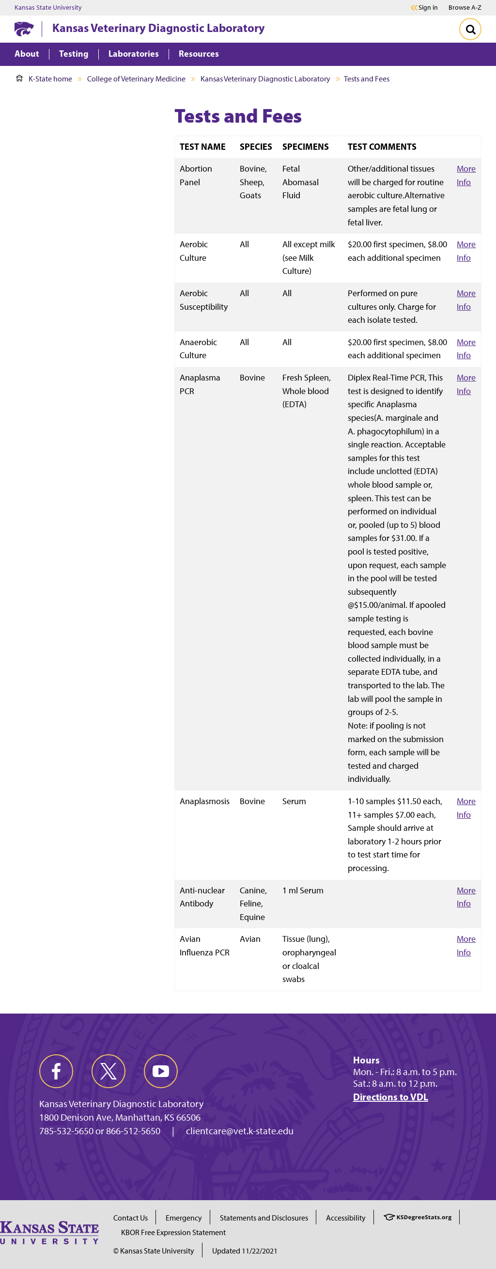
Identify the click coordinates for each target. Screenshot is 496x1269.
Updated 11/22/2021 (245, 1250)
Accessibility (346, 1217)
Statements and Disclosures (264, 1217)
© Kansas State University (153, 1250)
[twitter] (108, 1071)
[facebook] (56, 1071)
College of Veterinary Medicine (136, 78)
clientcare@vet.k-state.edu (240, 1131)
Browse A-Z (465, 7)
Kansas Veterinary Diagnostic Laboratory (158, 27)
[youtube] (161, 1071)
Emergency (184, 1217)
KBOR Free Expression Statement (173, 1232)
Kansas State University (48, 8)
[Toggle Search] (470, 29)
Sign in (428, 8)
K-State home (44, 78)
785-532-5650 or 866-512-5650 (99, 1131)
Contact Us (130, 1217)
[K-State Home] (24, 29)
